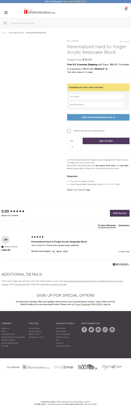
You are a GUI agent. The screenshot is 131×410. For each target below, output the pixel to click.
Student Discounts (63, 346)
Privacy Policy (34, 328)
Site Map (5, 346)
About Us (5, 328)
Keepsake (72, 176)
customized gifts (22, 284)
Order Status (61, 331)
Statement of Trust (36, 337)
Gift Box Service (62, 337)
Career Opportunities (9, 343)
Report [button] (59, 251)
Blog (3, 331)
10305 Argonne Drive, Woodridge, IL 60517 (73, 402)
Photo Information (63, 334)
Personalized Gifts (16, 33)
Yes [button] (53, 251)
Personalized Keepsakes (36, 33)
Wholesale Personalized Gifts (13, 337)
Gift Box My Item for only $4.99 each (89, 131)
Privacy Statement (83, 304)
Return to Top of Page (78, 190)
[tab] (107, 226)
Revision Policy (35, 331)
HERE (98, 304)
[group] (15, 211)
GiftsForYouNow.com (56, 404)
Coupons (59, 343)
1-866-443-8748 (90, 404)
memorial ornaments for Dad (53, 284)
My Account (60, 328)
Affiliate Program (8, 340)
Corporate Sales (7, 334)
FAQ (57, 340)
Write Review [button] (120, 213)
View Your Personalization (98, 117)
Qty (71, 141)
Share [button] (65, 251)
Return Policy (34, 334)
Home (3, 33)
